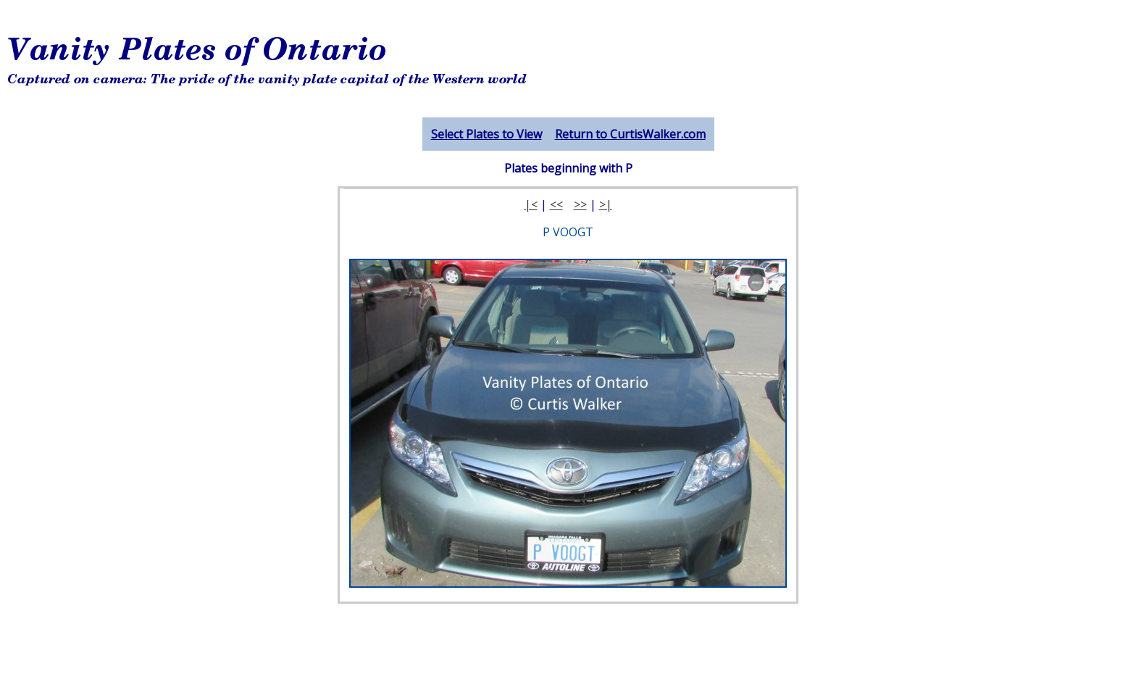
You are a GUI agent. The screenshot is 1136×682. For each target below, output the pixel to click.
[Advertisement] (596, 61)
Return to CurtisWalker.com (630, 134)
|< (531, 204)
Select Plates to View (486, 134)
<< (556, 204)
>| (605, 204)
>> (580, 204)
